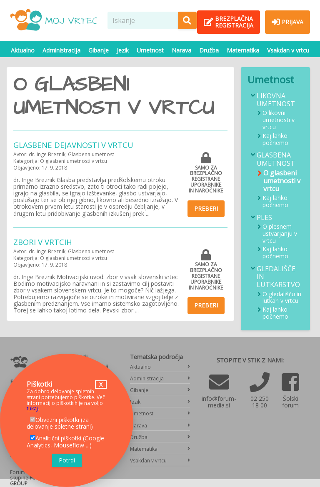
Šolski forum (290, 402)
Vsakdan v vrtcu (288, 50)
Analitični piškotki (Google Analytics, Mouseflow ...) (65, 441)
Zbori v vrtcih (42, 242)
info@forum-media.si (219, 402)
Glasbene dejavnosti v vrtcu (73, 145)
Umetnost (150, 50)
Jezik (123, 50)
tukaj (32, 408)
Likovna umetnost (276, 100)
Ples (264, 218)
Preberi (206, 208)
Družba (209, 50)
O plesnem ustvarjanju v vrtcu (279, 233)
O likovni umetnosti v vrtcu (278, 120)
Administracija (61, 50)
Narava (181, 50)
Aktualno (23, 50)
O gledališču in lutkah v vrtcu (281, 298)
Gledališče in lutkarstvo (278, 277)
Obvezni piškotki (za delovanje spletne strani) (60, 423)
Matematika (243, 50)
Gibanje (98, 50)
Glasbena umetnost (276, 159)
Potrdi (67, 460)
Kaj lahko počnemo (275, 139)
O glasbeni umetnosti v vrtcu (281, 181)
